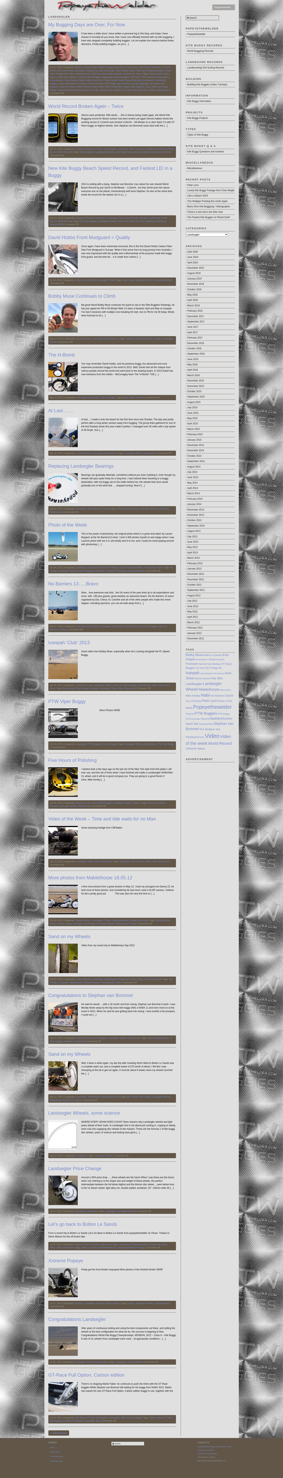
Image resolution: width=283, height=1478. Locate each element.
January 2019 (194, 278)
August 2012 (194, 595)
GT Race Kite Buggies (105, 149)
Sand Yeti (96, 74)
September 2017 (196, 321)
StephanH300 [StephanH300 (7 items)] (206, 724)
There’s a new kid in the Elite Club (205, 212)
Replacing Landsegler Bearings (81, 466)
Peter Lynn (141, 70)
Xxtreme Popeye (65, 1260)
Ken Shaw (154, 83)
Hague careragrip (74, 923)
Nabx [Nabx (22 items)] (205, 695)
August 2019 (194, 273)
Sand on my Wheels (69, 936)
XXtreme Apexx (112, 1303)
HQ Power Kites (65, 70)
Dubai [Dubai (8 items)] (212, 659)
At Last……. (61, 410)
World (167, 152)
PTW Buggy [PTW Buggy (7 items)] (224, 713)
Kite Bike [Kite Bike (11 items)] (217, 678)
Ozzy (147, 86)
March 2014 (193, 493)
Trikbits (152, 90)
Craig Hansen (131, 67)
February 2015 (195, 434)
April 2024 (192, 262)
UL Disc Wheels (134, 1362)
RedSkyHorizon (82, 74)
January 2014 (194, 504)
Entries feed (55, 1452)
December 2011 (195, 638)
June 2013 (192, 541)
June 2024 (192, 257)
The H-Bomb (61, 354)
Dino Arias (137, 80)
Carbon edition (156, 1417)
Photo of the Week (67, 525)
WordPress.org (56, 1461)
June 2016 (192, 359)
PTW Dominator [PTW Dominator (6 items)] (193, 719)
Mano (73, 86)
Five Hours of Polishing (72, 760)
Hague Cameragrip (109, 1244)
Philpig (53, 90)
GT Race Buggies (88, 221)
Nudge (126, 86)
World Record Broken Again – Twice (86, 106)
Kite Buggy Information (199, 101)
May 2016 (192, 364)
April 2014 (192, 488)
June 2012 (192, 606)
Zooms (78, 1100)
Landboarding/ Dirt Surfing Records (205, 67)
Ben (129, 1097)
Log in (52, 1447)
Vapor (139, 74)
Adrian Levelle (156, 74)
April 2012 (192, 617)
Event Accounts (83, 626)
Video (154, 685)
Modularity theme (205, 1446)
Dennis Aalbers (87, 152)
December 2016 (195, 343)
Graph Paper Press (223, 1446)
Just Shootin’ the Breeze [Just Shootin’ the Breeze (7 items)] (212, 673)
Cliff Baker (124, 861)
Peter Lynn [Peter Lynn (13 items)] (209, 700)
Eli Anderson (72, 83)
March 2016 (193, 375)
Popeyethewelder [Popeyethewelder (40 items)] (212, 707)
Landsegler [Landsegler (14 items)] (194, 684)
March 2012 (193, 622)
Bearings (133, 509)
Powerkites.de (107, 982)
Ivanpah (157, 338)
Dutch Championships (158, 1038)
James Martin (123, 83)
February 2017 (195, 337)
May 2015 (192, 418)
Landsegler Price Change (75, 1168)
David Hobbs (85, 80)
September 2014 (196, 461)
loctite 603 (164, 509)
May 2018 (192, 294)
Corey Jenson (148, 77)
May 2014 (192, 482)
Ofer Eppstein (137, 86)
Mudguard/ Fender (145, 280)
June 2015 (192, 413)
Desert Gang (124, 80)
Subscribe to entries (206, 1450)
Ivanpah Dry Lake (94, 70)
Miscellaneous (111, 338)
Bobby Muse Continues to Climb (82, 296)
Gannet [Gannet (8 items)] (203, 664)
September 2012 (196, 590)
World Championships (97, 1362)
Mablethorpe (110, 453)
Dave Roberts (71, 80)
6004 (119, 509)
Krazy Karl (64, 86)
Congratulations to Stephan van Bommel (90, 995)
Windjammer (163, 90)
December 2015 (195, 380)
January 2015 (194, 439)
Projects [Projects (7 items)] (190, 713)
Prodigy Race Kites (65, 74)
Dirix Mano (145, 67)
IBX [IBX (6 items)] (220, 668)
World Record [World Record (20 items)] (220, 743)
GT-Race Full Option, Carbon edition (86, 1375)
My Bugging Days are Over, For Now (86, 24)
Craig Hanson (162, 77)
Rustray (66, 1100)
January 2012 (194, 633)
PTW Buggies (94, 744)
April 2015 (192, 423)
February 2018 (195, 310)
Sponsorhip (107, 74)
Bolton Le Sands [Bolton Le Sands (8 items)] (212, 655)
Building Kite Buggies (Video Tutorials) (207, 84)
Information (79, 70)
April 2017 (192, 332)
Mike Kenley (98, 86)
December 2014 (195, 445)
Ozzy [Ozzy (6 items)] (188, 701)
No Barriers (116, 86)
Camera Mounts (83, 920)
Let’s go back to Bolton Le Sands (82, 1224)
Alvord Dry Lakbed (156, 803)
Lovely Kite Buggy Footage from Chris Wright (210, 190)
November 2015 (195, 386)
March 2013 (193, 558)
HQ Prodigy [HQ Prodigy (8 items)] (211, 668)
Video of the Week (103, 861)
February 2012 (195, 627)
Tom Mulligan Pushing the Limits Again (207, 201)
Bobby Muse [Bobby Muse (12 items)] (194, 655)
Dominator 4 (157, 67)
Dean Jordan (111, 80)
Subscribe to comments (207, 1454)
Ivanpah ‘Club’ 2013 (69, 642)
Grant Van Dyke (95, 83)
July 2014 (192, 472)
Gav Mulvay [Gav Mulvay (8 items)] (214, 664)
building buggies (121, 77)
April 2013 (192, 552)
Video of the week (126, 688)
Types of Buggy (107, 397)
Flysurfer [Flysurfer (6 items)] (220, 659)
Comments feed (56, 1456)
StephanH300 (56, 224)
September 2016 (196, 353)
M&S (118, 70)
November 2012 (195, 579)
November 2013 (195, 515)
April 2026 (192, 251)
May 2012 (192, 611)
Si (72, 1100)
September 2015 (196, 396)
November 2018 (195, 284)
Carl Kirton (135, 77)
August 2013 (194, 531)
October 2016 (194, 348)
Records (134, 218)
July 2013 (192, 536)
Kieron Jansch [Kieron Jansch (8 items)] (203, 678)
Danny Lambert (57, 923)
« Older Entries (58, 1433)
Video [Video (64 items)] (212, 736)
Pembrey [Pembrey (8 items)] (196, 701)
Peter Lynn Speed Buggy (124, 685)
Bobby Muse (63, 77)
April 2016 (192, 369)
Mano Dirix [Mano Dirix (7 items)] (225, 690)
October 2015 (194, 391)
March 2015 (193, 429)
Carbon (78, 280)
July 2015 (192, 407)
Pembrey (111, 571)
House (135, 1097)
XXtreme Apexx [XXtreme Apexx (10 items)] (195, 748)
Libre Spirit (120, 152)
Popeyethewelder (222, 7)
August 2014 (194, 466)
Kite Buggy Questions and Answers (205, 151)
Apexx (53, 77)
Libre (131, 149)
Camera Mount (163, 920)
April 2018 (192, 300)
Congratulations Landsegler (77, 1319)
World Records (65, 152)
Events (53, 70)
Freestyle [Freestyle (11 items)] (192, 663)
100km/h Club (132, 338)
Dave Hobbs (129, 280)
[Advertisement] (210, 781)
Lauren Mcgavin (85, 571)
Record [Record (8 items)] (205, 719)
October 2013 (194, 520)
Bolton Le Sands (83, 67)
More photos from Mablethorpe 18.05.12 (90, 877)
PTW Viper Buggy (67, 701)
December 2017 (195, 316)
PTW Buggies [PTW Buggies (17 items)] (206, 713)
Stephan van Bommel (124, 74)
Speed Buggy (143, 685)
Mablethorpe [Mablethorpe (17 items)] (209, 689)
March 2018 (193, 305)
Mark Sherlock (84, 86)
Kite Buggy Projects (197, 118)
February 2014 (195, 499)
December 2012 (195, 574)
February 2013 (195, 563)
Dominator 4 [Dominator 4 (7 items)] (202, 659)
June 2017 (192, 327)
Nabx (107, 86)
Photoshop (121, 571)
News (132, 70)
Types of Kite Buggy (197, 134)
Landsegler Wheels (104, 152)
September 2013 (196, 525)
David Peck (98, 80)
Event (160, 626)
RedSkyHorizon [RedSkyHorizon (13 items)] (221, 718)
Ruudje (95, 90)
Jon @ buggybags (139, 83)
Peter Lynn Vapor (159, 86)
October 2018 (194, 289)
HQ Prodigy (110, 83)
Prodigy (132, 923)
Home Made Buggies (102, 803)
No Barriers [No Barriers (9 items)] (217, 695)
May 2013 (192, 547)
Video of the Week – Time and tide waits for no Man (102, 818)
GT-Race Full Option (73, 1421)
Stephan (118, 90)
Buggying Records (115, 67)
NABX (125, 70)
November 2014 (195, 450)
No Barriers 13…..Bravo (73, 583)
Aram (125, 509)
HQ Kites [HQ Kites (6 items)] (200, 668)
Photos (112, 280)
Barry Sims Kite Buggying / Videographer (208, 206)
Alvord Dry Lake (83, 803)
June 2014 (192, 477)
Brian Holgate (98, 67)
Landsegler (109, 70)
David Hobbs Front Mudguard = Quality (89, 237)
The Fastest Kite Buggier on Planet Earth (208, 217)
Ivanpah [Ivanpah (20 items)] (193, 673)
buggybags (107, 77)
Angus (167, 74)
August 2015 (194, 402)
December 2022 (195, 267)
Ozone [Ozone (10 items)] (229, 695)
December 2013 (195, 509)
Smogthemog (106, 90)
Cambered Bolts (84, 453)
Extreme (83, 83)
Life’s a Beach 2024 (197, 195)
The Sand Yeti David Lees (135, 90)
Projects (136, 803)
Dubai (167, 67)
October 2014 (194, 456)
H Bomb (140, 397)
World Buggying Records (200, 51)
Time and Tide (137, 861)
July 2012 (192, 600)
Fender (130, 1303)
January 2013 (194, 568)
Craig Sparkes (57, 80)
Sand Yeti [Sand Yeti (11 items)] (192, 723)
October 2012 (194, 584)
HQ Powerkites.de (107, 1247)
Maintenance (56, 512)
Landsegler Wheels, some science (84, 1113)
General (80, 1038)
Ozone (127, 626)
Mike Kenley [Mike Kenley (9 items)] (193, 695)
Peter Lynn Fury (134, 152)
